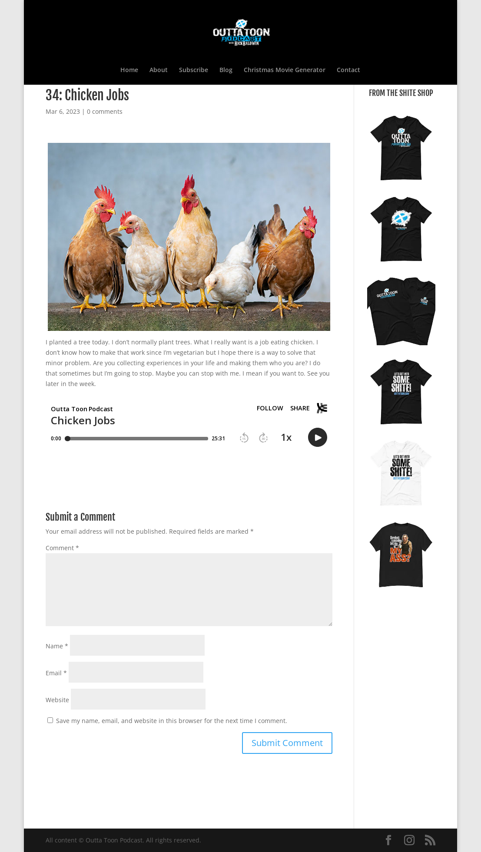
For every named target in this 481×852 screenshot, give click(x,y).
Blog (225, 70)
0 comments (105, 111)
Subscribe (193, 70)
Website (57, 700)
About (158, 70)
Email (56, 673)
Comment (62, 548)
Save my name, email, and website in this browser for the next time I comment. (171, 721)
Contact (348, 70)
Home (129, 70)
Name (57, 646)
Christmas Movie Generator (284, 70)
